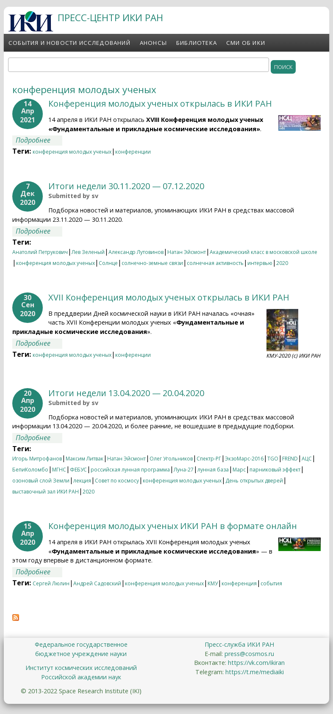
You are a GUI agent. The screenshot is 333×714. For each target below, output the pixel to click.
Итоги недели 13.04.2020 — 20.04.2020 (126, 393)
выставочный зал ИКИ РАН (45, 491)
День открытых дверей (254, 480)
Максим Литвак (84, 458)
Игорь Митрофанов (37, 458)
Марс (239, 469)
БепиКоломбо (30, 469)
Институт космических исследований (81, 668)
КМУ (213, 583)
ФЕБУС (78, 469)
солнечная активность (215, 263)
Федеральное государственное (81, 644)
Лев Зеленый (88, 252)
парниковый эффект (275, 469)
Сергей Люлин (51, 583)
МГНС (59, 469)
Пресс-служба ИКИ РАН (239, 644)
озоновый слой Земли (40, 480)
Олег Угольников (171, 458)
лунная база (213, 469)
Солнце (108, 263)
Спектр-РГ (209, 458)
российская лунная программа (130, 469)
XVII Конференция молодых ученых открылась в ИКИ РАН (168, 297)
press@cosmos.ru (249, 654)
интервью (259, 263)
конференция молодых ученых (72, 151)
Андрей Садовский (97, 583)
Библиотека (196, 43)
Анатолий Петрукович (40, 252)
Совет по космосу (117, 480)
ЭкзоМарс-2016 (244, 458)
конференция (239, 583)
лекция (82, 480)
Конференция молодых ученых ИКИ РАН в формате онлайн (172, 526)
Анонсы (153, 43)
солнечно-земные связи (152, 263)
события (271, 583)
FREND (290, 458)
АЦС (307, 458)
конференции (133, 151)
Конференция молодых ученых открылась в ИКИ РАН (160, 103)
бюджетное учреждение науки (81, 654)
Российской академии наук (81, 677)
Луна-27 (184, 469)
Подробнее (39, 140)
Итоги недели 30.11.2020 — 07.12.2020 (126, 186)
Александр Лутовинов (136, 252)
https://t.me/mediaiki (254, 672)
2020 (282, 263)
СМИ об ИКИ (245, 43)
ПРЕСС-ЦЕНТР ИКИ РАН (110, 17)
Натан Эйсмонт (186, 252)
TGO (272, 458)
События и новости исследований (69, 43)
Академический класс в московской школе (263, 252)
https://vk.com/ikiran (256, 663)
